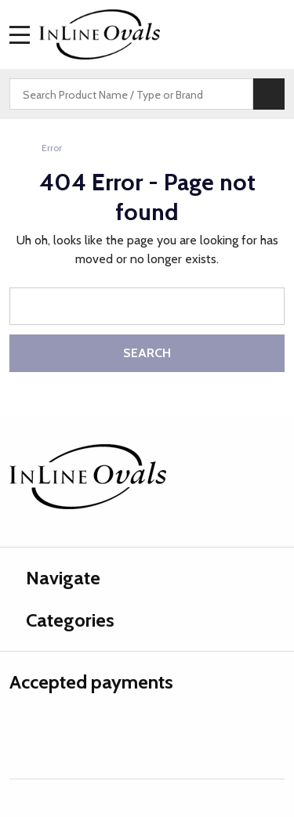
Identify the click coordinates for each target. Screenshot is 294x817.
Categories (61, 620)
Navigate (54, 577)
